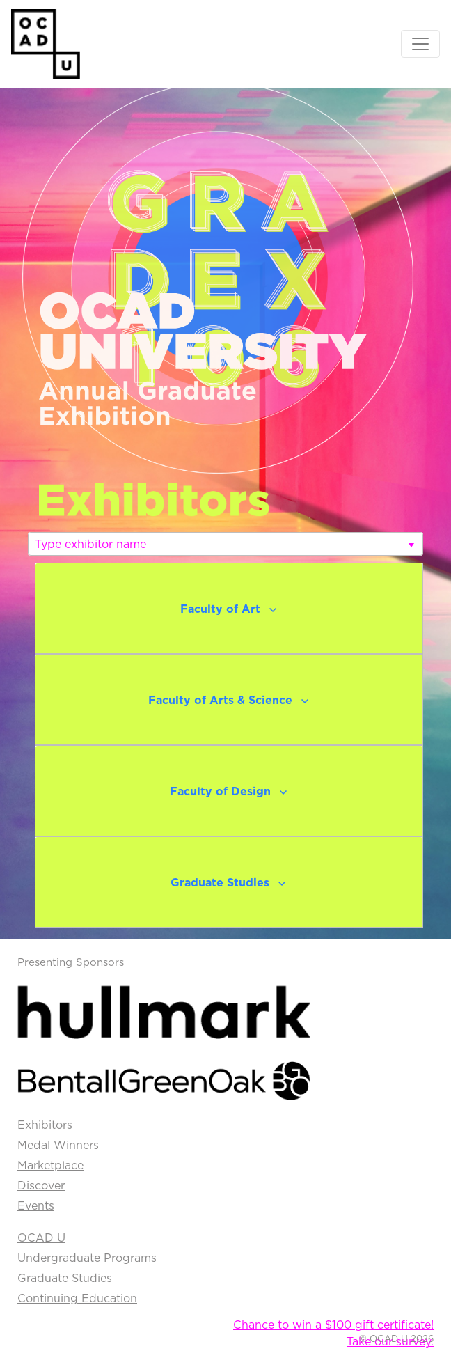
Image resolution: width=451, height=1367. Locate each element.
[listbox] (225, 544)
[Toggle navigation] (420, 44)
